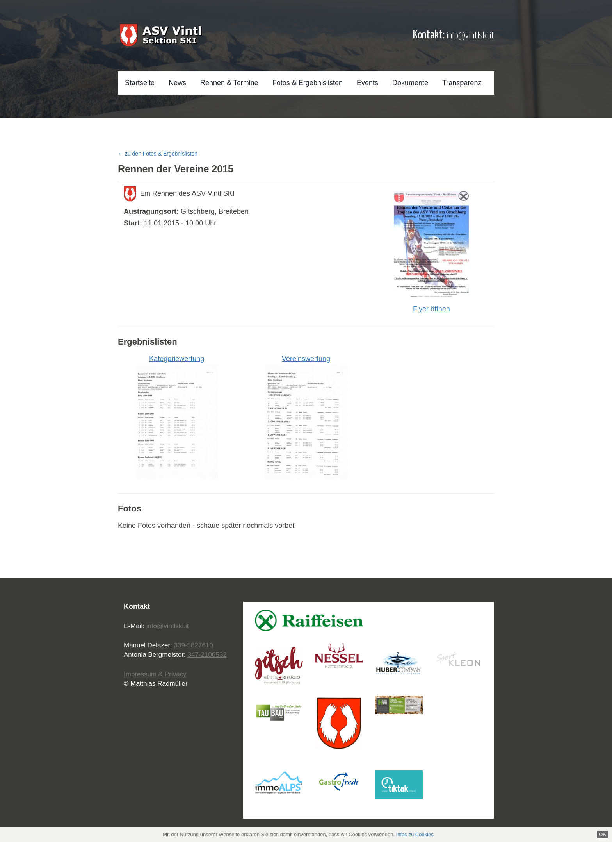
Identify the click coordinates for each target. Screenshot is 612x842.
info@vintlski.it (470, 35)
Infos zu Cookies (415, 834)
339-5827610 (193, 645)
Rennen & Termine (229, 83)
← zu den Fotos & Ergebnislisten (157, 153)
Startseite (140, 83)
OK (602, 834)
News (177, 83)
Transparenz (461, 83)
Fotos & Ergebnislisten (307, 83)
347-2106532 (206, 654)
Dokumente (410, 83)
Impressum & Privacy (155, 674)
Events (367, 83)
